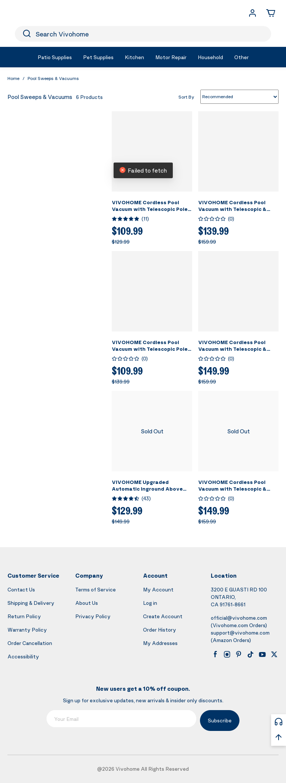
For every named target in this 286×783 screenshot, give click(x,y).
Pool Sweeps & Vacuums (53, 78)
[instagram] (227, 654)
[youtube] (262, 654)
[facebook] (215, 654)
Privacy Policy (93, 616)
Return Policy (24, 616)
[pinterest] (238, 654)
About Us (86, 603)
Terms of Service (95, 589)
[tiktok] (250, 654)
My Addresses (160, 643)
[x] (274, 654)
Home (13, 78)
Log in (150, 603)
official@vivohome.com (239, 617)
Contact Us (21, 589)
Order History (159, 629)
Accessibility (23, 656)
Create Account (162, 616)
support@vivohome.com (240, 632)
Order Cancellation (29, 643)
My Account (158, 589)
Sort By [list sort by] (186, 96)
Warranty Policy (27, 629)
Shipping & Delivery (30, 603)
